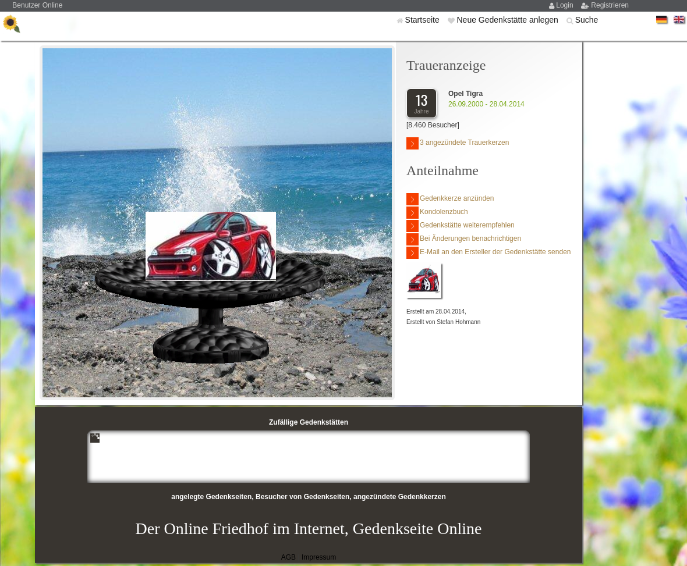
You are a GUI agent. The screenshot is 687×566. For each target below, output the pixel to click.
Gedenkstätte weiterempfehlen (460, 226)
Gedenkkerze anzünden (450, 199)
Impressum (319, 557)
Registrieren (610, 5)
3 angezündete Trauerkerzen (457, 143)
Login (565, 5)
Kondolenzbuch (437, 213)
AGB (288, 557)
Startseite (423, 19)
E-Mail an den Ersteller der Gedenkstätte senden (488, 253)
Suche (587, 19)
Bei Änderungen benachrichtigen (463, 239)
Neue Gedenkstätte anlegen (508, 19)
